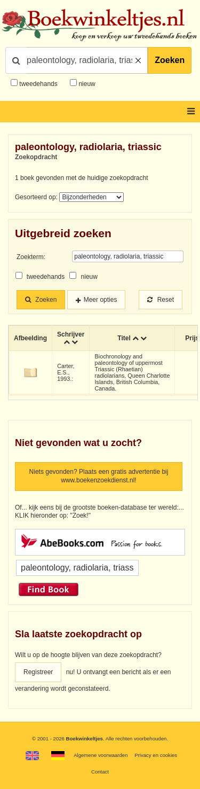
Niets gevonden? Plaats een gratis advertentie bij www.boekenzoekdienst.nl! (99, 476)
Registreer (38, 672)
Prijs (192, 338)
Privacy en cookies (155, 755)
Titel (123, 338)
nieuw (86, 84)
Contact (100, 772)
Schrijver (70, 334)
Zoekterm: (31, 257)
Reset (160, 299)
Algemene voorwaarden (100, 755)
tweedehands (38, 84)
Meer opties (100, 299)
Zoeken (170, 60)
